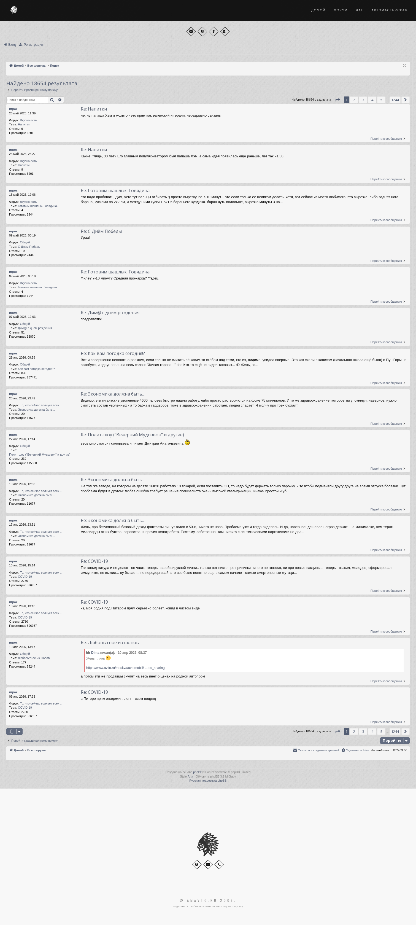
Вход (12, 45)
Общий (25, 242)
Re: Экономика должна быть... (113, 394)
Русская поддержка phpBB (207, 780)
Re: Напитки (94, 109)
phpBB (197, 772)
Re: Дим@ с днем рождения (110, 312)
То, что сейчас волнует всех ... (41, 405)
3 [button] (363, 99)
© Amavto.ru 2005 (207, 900)
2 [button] (354, 99)
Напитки (23, 124)
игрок (13, 109)
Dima (95, 653)
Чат (359, 10)
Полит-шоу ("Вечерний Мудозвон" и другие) (39, 454)
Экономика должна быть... (36, 409)
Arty (190, 776)
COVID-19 (25, 576)
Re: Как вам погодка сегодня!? (113, 353)
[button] (337, 99)
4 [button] (372, 99)
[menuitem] (355, 750)
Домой (318, 10)
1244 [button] (395, 99)
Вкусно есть (28, 120)
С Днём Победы (29, 246)
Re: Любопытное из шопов (110, 642)
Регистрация (33, 45)
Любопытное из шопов (34, 658)
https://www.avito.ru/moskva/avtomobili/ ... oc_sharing (125, 668)
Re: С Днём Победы (101, 231)
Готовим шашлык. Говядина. (38, 206)
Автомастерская (389, 10)
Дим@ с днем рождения (35, 328)
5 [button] (381, 99)
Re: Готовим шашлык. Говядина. (115, 190)
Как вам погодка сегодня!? (36, 368)
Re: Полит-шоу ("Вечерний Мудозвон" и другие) (132, 434)
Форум (341, 10)
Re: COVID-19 (94, 561)
